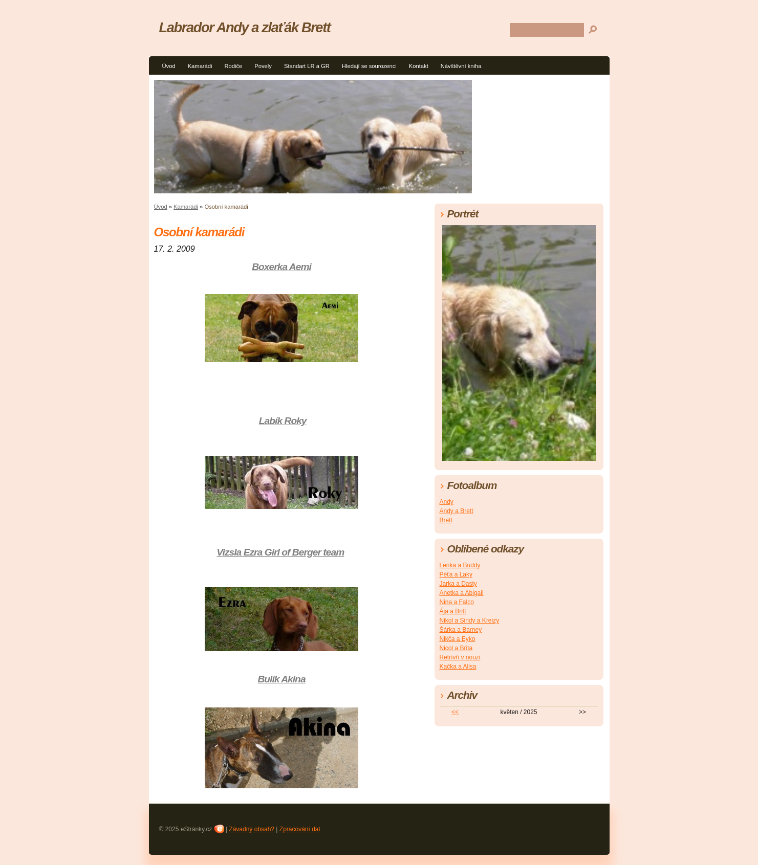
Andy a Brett (456, 511)
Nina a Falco (457, 602)
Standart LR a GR (307, 66)
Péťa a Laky (456, 574)
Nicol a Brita (456, 648)
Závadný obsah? (251, 829)
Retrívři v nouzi (460, 657)
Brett (446, 520)
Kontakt (418, 66)
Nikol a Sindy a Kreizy (470, 620)
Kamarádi (200, 66)
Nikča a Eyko (457, 638)
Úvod (169, 66)
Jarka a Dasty (458, 583)
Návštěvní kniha (461, 66)
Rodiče (234, 66)
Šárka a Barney (461, 629)
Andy (446, 501)
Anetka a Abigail (462, 592)
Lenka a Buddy (460, 565)
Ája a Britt (453, 611)
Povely (263, 66)
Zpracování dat (299, 829)
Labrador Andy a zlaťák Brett (245, 27)
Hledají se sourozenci (369, 66)
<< (455, 712)
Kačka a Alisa (458, 666)
